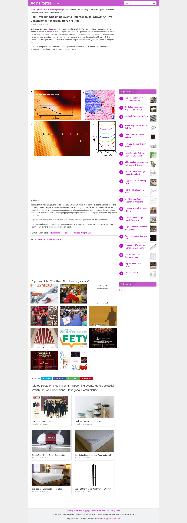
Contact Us (78, 511)
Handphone (55, 233)
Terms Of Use (96, 511)
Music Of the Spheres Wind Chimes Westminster (94, 489)
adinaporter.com (100, 518)
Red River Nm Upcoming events (50, 239)
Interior (57, 3)
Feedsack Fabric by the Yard (136, 116)
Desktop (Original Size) (83, 233)
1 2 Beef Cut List (131, 273)
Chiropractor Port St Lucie (42, 421)
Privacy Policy (115, 511)
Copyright (86, 511)
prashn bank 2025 (113, 518)
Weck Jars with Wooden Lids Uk (88, 421)
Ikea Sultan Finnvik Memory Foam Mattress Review (95, 455)
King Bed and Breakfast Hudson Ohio (47, 489)
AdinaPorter (41, 3)
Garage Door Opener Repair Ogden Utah (48, 455)
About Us (105, 511)
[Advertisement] (74, 71)
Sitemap (70, 511)
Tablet (66, 233)
